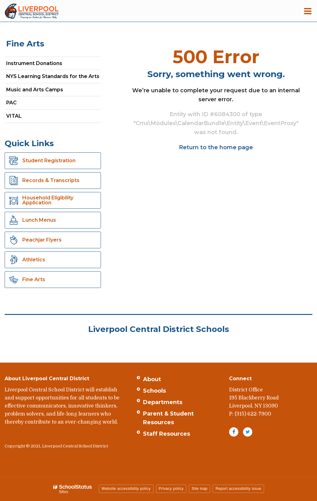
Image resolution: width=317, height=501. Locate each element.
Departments (162, 402)
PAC (11, 103)
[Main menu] (307, 11)
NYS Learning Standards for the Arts (53, 77)
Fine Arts (25, 44)
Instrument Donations (34, 63)
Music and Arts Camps (34, 90)
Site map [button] (199, 488)
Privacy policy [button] (171, 488)
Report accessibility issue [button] (238, 488)
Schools (154, 390)
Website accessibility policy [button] (126, 488)
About (152, 379)
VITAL (14, 116)
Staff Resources (166, 433)
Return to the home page (216, 147)
